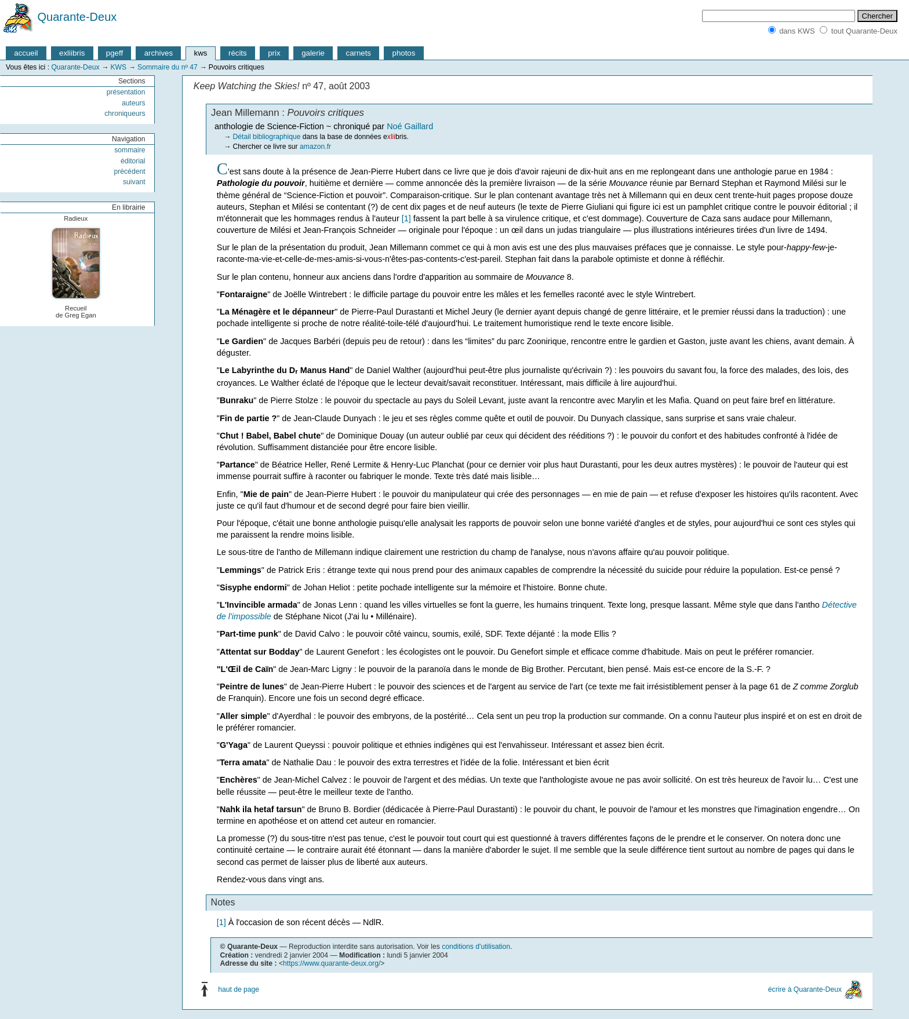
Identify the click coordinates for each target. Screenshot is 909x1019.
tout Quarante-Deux (864, 31)
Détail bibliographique (267, 137)
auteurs (134, 103)
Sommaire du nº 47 (167, 67)
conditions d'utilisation (476, 947)
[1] (406, 218)
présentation (126, 92)
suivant (134, 182)
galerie (313, 53)
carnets (359, 53)
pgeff (114, 53)
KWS (118, 67)
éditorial (133, 161)
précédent (129, 171)
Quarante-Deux (77, 16)
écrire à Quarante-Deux (805, 989)
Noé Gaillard (410, 126)
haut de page (238, 989)
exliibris (72, 53)
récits (237, 53)
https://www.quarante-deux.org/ (331, 963)
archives (158, 53)
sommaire (129, 150)
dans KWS (797, 31)
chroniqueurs (124, 113)
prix (274, 53)
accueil (26, 53)
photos (404, 53)
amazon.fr (315, 147)
